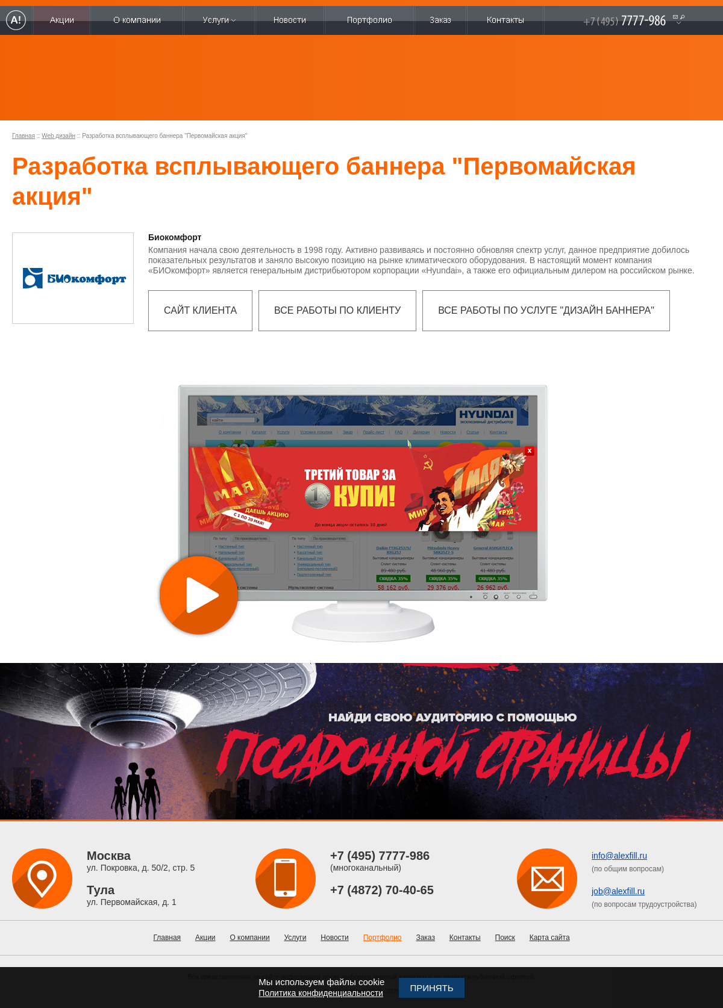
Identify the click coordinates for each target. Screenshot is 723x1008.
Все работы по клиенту (337, 310)
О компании (249, 937)
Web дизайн (58, 135)
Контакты (465, 937)
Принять (431, 988)
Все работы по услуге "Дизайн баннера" (546, 310)
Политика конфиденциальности (320, 993)
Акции (205, 937)
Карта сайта (550, 937)
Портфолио (382, 937)
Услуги (295, 937)
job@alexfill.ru (618, 891)
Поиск (505, 937)
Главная (23, 135)
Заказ (425, 937)
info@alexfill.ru (619, 855)
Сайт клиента (200, 310)
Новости (334, 937)
